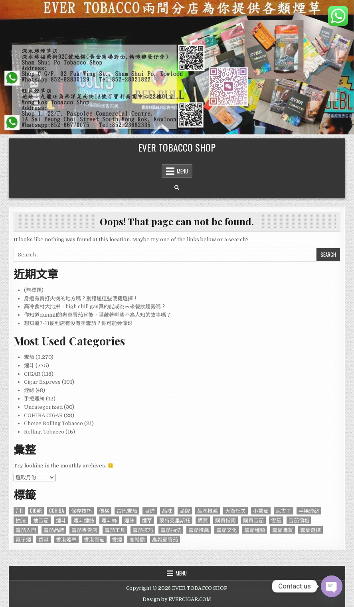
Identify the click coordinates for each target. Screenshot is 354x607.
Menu (182, 171)
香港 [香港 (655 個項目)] (43, 539)
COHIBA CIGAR (43, 415)
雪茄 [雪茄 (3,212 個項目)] (276, 520)
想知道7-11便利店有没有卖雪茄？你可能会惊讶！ (81, 323)
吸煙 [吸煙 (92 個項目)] (149, 510)
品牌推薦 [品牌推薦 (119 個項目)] (207, 510)
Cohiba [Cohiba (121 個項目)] (56, 510)
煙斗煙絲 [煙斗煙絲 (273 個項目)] (83, 520)
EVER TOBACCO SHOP (177, 147)
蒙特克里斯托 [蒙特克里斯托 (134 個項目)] (174, 520)
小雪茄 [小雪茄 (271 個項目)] (261, 510)
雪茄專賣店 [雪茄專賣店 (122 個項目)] (84, 530)
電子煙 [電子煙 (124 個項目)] (23, 539)
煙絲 (29, 390)
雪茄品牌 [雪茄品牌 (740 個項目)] (54, 530)
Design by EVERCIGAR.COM (176, 599)
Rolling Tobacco (44, 432)
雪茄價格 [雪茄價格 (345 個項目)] (299, 520)
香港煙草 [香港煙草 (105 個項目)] (66, 539)
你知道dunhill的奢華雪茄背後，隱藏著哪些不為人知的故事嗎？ (97, 315)
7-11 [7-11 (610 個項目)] (19, 510)
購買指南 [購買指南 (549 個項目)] (225, 520)
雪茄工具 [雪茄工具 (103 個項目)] (115, 530)
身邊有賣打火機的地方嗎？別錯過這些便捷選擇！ (81, 299)
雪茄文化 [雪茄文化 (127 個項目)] (226, 530)
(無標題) (34, 290)
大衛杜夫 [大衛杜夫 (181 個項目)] (235, 510)
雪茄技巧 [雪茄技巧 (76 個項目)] (143, 530)
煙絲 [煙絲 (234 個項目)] (129, 520)
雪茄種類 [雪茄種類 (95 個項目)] (254, 530)
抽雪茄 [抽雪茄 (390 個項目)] (41, 520)
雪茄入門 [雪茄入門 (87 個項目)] (26, 530)
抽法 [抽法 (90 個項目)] (21, 520)
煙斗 (29, 366)
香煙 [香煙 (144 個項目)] (117, 539)
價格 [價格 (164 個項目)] (104, 510)
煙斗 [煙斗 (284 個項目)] (61, 520)
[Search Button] (177, 188)
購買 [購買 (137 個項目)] (203, 520)
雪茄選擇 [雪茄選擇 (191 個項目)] (310, 530)
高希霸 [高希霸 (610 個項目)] (137, 539)
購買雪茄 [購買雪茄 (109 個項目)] (253, 520)
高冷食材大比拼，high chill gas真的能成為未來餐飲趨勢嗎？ (95, 306)
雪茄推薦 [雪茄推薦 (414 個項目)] (198, 530)
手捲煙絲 (34, 399)
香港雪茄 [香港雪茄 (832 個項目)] (94, 539)
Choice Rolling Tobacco (53, 423)
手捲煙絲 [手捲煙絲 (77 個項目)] (309, 510)
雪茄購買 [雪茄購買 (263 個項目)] (282, 530)
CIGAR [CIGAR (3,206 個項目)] (36, 510)
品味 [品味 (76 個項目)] (167, 510)
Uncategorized (43, 407)
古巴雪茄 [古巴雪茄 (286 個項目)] (127, 510)
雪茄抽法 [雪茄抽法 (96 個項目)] (170, 530)
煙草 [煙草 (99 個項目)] (147, 520)
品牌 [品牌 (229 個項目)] (185, 510)
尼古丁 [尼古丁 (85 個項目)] (283, 510)
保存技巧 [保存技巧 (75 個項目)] (81, 510)
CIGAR (32, 374)
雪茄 (29, 357)
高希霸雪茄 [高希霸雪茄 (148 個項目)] (165, 539)
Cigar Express (42, 382)
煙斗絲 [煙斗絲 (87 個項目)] (109, 520)
